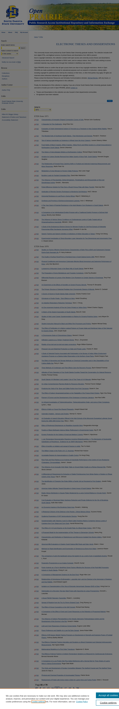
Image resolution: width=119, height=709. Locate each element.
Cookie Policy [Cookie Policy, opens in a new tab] (82, 702)
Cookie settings (38, 702)
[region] (59, 698)
